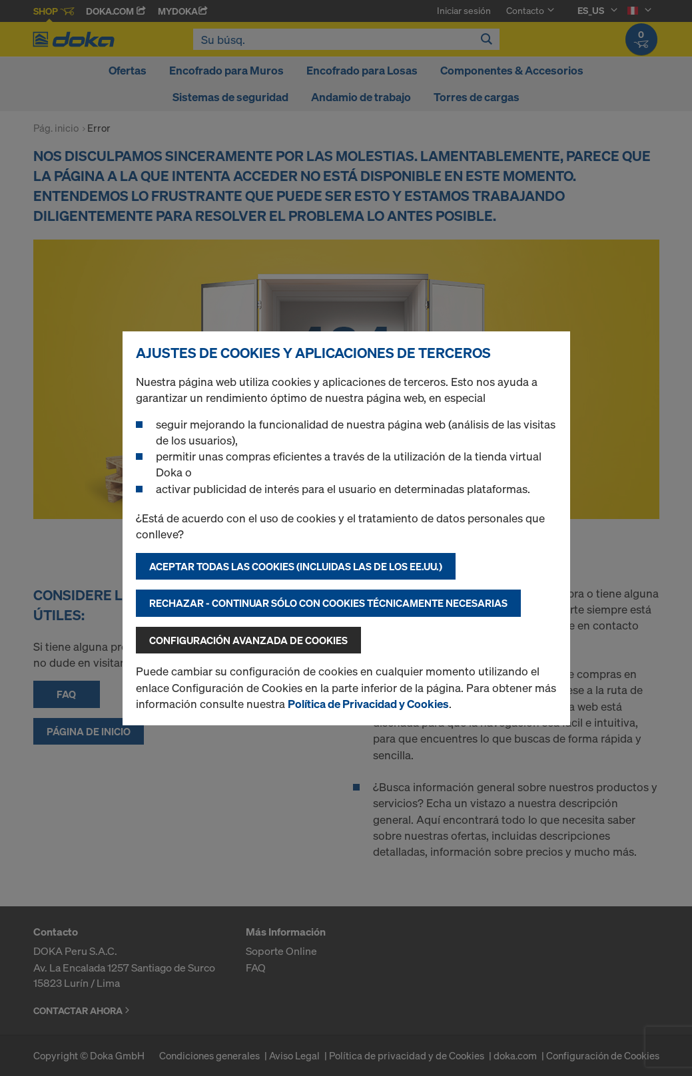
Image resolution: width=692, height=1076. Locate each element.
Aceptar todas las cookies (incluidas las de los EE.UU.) (295, 566)
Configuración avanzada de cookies (248, 640)
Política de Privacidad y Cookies (368, 703)
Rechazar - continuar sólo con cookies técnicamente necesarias (328, 603)
